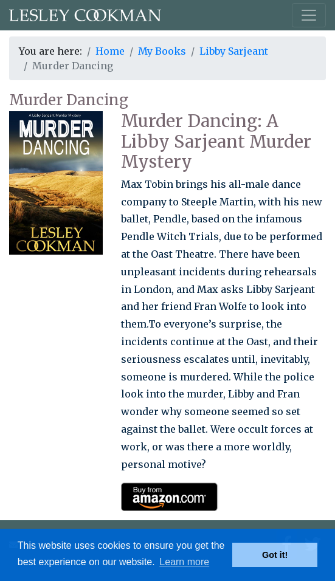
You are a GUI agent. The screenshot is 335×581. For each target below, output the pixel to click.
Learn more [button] (184, 562)
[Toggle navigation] (309, 15)
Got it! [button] (275, 555)
